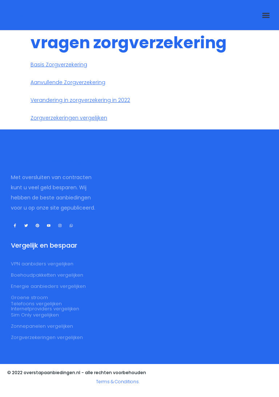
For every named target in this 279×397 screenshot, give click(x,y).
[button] (266, 15)
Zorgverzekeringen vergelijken (69, 117)
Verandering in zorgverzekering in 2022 (80, 100)
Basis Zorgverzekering (59, 64)
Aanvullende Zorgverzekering (68, 82)
